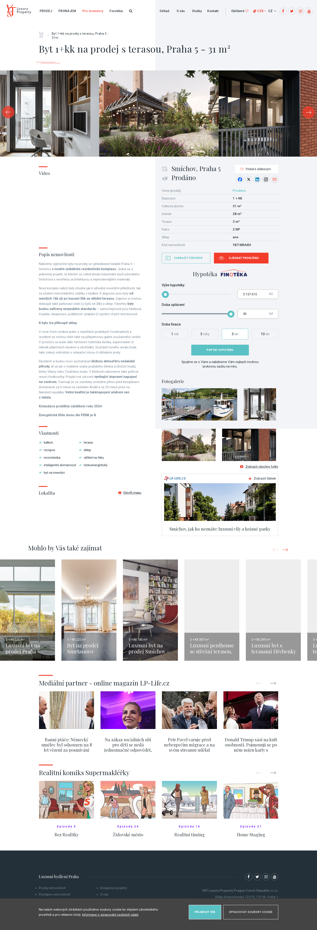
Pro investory (92, 11)
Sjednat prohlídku (244, 258)
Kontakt (212, 11)
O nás (181, 11)
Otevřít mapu (129, 493)
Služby (197, 11)
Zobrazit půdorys (188, 258)
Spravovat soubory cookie (251, 909)
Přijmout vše (205, 909)
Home (43, 33)
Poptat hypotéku (220, 350)
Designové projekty (113, 892)
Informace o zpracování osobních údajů (110, 912)
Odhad (164, 11)
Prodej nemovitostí (52, 892)
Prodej (46, 11)
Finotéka (116, 11)
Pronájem (67, 11)
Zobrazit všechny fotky (259, 470)
